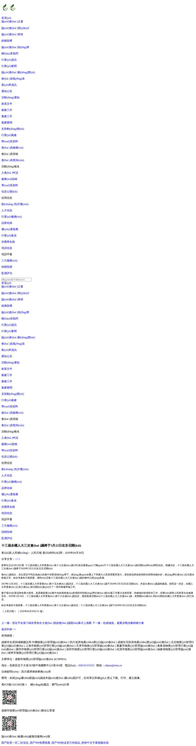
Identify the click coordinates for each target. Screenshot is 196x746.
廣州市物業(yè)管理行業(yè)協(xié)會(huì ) (41, 649)
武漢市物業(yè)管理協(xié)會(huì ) (136, 649)
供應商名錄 (8, 241)
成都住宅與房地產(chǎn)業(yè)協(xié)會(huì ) (144, 642)
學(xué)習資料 (9, 141)
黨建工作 (6, 110)
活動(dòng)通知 (10, 97)
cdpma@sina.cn (113, 665)
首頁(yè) (6, 17)
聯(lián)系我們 (9, 53)
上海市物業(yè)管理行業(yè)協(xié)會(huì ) (50, 645)
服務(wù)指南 (9, 179)
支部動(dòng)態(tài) (12, 128)
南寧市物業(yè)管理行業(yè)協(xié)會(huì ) (33, 652)
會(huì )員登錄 (9, 153)
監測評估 (6, 273)
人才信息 (6, 210)
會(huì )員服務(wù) (12, 147)
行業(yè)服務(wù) (11, 216)
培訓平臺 (6, 254)
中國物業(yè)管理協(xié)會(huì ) (50, 642)
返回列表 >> (8, 629)
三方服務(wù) (9, 260)
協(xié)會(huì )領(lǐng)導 (15, 47)
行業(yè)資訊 (9, 59)
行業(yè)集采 (9, 235)
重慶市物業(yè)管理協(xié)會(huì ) (136, 645)
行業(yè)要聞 (9, 66)
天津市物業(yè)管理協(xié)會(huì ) (96, 645)
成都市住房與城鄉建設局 (16, 642)
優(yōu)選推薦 (9, 229)
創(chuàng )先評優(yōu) (15, 204)
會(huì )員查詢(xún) (12, 160)
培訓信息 (6, 248)
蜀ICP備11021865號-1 (14, 684)
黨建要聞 (6, 122)
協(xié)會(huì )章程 (12, 34)
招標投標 (6, 266)
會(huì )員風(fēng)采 (13, 78)
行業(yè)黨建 (9, 135)
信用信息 (6, 197)
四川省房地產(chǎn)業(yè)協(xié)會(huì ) (93, 642)
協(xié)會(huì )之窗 (12, 21)
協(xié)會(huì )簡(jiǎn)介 (15, 28)
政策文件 (6, 103)
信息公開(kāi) (9, 191)
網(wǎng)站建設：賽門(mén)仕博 (49, 684)
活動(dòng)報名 (10, 166)
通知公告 (6, 91)
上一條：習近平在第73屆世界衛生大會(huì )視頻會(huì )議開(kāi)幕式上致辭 (46, 623)
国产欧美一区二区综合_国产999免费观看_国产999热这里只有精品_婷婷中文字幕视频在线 (55, 742)
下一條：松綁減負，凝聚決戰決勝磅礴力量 (118, 623)
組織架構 (6, 40)
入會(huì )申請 (9, 172)
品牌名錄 (6, 222)
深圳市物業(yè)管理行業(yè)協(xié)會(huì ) (91, 649)
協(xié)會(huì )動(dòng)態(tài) (18, 72)
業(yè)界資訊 (9, 84)
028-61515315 (86, 665)
